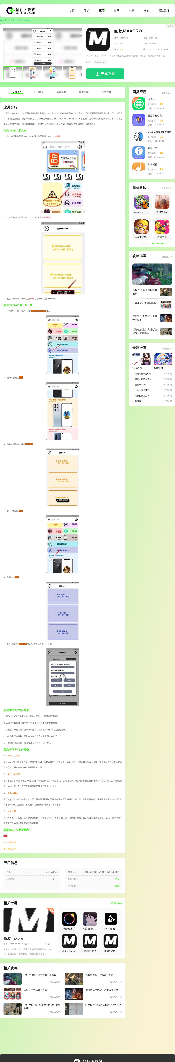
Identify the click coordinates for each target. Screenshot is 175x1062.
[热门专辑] (168, 374)
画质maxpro (100, 62)
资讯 (116, 10)
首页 (72, 10)
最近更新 (164, 10)
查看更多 (166, 93)
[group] (141, 203)
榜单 (146, 10)
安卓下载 (108, 74)
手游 (86, 10)
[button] (145, 243)
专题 (131, 10)
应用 (101, 10)
